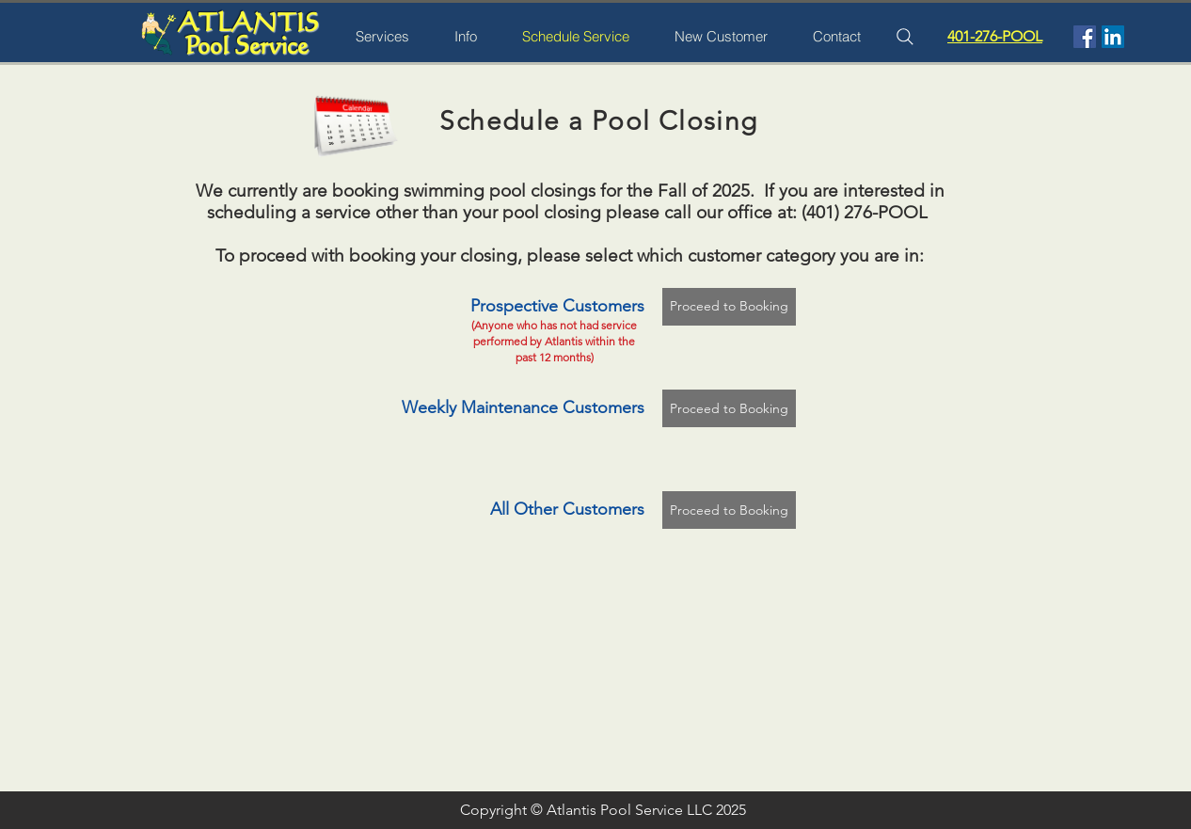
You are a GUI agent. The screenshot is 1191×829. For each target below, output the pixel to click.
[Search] (904, 37)
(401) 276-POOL (865, 212)
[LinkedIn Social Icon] (1113, 36)
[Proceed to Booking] (729, 307)
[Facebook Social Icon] (1084, 36)
